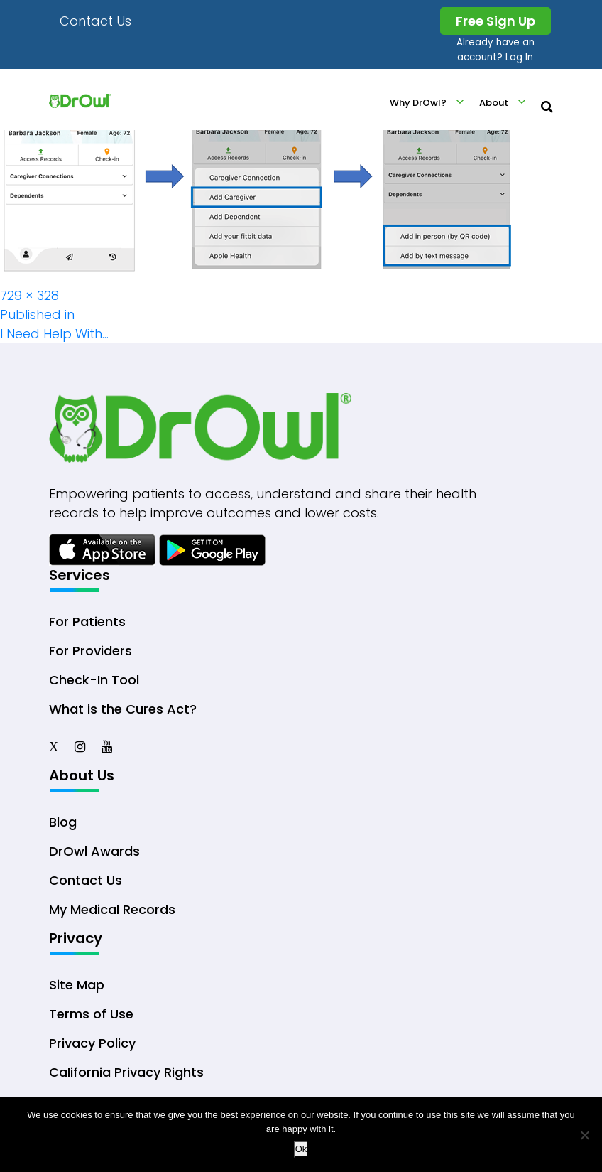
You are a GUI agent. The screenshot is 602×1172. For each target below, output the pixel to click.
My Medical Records (112, 909)
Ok (301, 1149)
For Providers (90, 651)
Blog (63, 822)
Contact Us (95, 21)
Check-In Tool (94, 680)
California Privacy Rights (126, 1072)
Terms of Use (91, 1014)
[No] (584, 1135)
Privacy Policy (92, 1043)
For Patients (87, 621)
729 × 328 (29, 295)
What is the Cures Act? (123, 709)
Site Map (76, 985)
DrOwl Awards (94, 851)
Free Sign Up (495, 21)
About (493, 102)
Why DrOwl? (418, 102)
